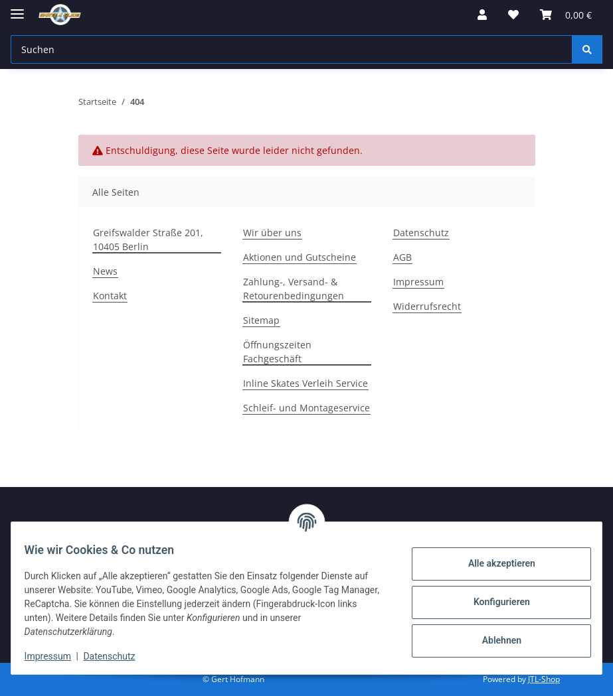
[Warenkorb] (565, 14)
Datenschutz (117, 656)
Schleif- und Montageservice (306, 407)
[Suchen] (291, 49)
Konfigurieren (493, 601)
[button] (482, 14)
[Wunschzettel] (513, 14)
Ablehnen (493, 640)
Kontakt (110, 295)
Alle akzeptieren (493, 563)
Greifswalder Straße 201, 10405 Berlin (148, 239)
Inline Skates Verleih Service (305, 383)
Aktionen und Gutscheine (299, 257)
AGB (402, 257)
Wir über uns (272, 232)
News (105, 271)
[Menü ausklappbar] (17, 8)
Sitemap (261, 320)
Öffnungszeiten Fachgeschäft (277, 351)
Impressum (56, 656)
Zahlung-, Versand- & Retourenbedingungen (293, 288)
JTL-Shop (544, 679)
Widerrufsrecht (427, 306)
